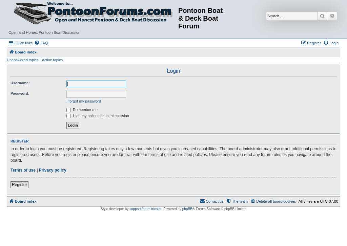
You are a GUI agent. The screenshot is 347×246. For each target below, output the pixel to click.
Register (19, 184)
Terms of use (23, 170)
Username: (20, 83)
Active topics (52, 60)
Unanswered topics (23, 60)
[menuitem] (41, 43)
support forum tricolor (145, 209)
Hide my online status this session (97, 116)
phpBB (187, 209)
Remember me (82, 110)
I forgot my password (83, 101)
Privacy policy (52, 170)
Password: (20, 93)
